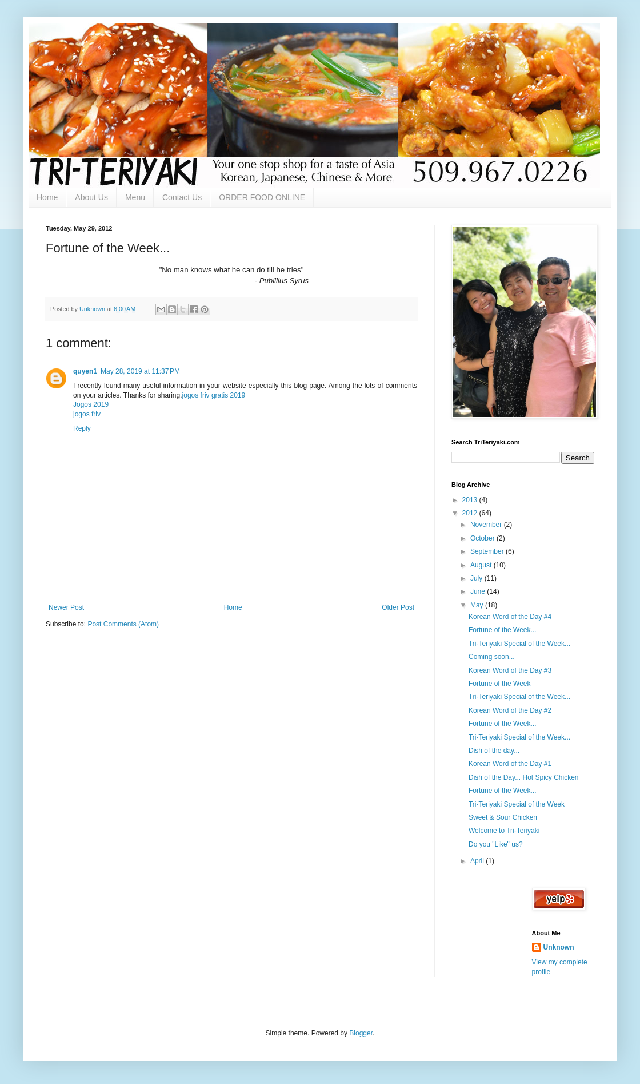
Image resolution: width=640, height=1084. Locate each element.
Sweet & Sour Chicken (503, 817)
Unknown (558, 947)
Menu (135, 197)
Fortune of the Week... (503, 630)
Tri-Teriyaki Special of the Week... (519, 644)
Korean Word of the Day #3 (510, 670)
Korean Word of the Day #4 (510, 617)
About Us (91, 197)
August (482, 565)
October (483, 538)
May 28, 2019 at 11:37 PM (140, 371)
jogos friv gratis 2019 (214, 395)
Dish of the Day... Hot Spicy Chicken (524, 777)
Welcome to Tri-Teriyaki (504, 831)
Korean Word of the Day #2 (510, 710)
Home (47, 197)
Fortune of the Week (500, 684)
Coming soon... (492, 657)
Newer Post (66, 607)
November (487, 525)
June (478, 591)
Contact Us (182, 197)
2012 (470, 513)
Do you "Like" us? (496, 844)
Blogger (361, 1033)
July (477, 578)
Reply (82, 428)
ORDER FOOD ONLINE (262, 197)
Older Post (398, 607)
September (488, 551)
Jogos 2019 (91, 404)
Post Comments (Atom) (123, 624)
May (477, 605)
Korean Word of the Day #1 (510, 764)
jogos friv (87, 414)
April (478, 861)
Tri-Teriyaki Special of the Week (517, 804)
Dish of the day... (494, 751)
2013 (470, 500)
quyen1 (85, 371)
